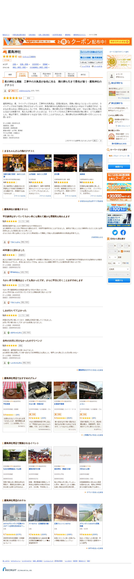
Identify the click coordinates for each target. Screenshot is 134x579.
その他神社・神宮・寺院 (39, 67)
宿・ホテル (6, 561)
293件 (95, 534)
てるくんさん (15, 242)
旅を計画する (117, 83)
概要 (10, 75)
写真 (34, 75)
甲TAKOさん (15, 272)
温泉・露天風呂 (37, 561)
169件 (69, 534)
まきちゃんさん (16, 333)
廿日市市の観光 (57, 34)
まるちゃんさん (25, 91)
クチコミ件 (29, 57)
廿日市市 (35, 64)
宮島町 (45, 64)
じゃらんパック (48, 561)
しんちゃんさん (16, 363)
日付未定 (127, 251)
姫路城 (82, 174)
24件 (43, 418)
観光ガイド (6, 34)
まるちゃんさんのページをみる (91, 201)
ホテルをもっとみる (95, 548)
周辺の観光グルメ (47, 75)
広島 (14, 64)
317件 (18, 534)
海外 (88, 561)
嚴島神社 (68, 34)
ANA (60, 561)
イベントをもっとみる (95, 492)
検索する (119, 167)
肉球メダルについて (124, 126)
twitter (115, 232)
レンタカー (68, 561)
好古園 (56, 174)
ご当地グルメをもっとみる (93, 435)
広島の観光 (32, 34)
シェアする (86, 66)
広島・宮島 (24, 64)
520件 (44, 534)
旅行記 (83, 75)
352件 (69, 418)
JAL (58, 561)
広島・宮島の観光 (44, 34)
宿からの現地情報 (71, 75)
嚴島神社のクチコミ (79, 34)
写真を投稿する (97, 57)
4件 (17, 415)
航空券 (75, 561)
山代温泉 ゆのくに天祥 (38, 174)
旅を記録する (117, 103)
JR (55, 561)
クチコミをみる (19, 196)
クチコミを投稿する (85, 57)
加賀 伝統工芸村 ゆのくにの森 (14, 175)
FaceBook (123, 232)
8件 (94, 418)
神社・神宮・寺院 (19, 67)
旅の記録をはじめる (119, 144)
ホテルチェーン (15, 561)
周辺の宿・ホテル (59, 75)
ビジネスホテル (26, 561)
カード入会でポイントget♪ (119, 52)
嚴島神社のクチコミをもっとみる (91, 370)
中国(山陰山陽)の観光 (19, 34)
